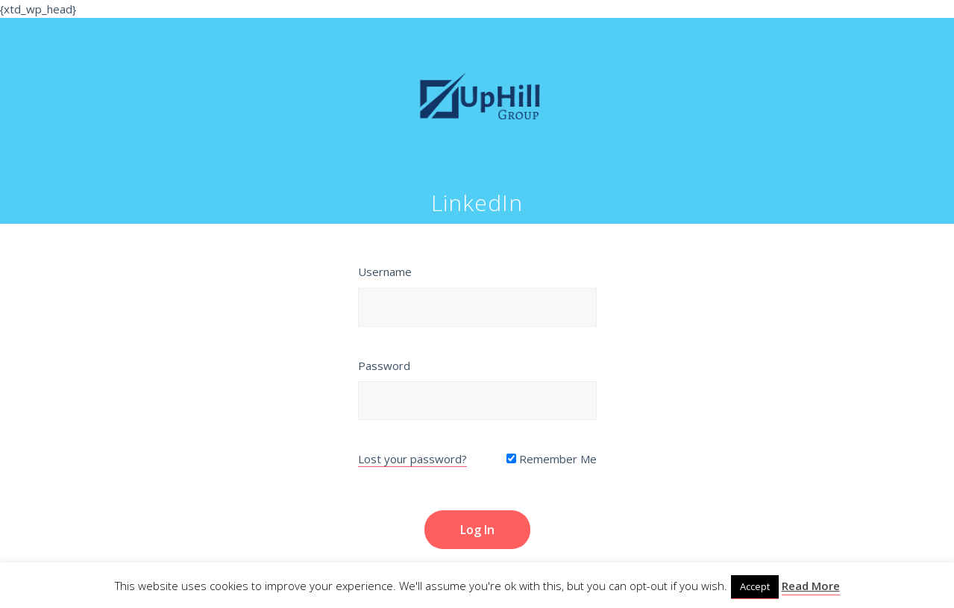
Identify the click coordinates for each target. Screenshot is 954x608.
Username (385, 271)
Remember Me (551, 458)
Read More (811, 585)
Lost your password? (412, 458)
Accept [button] (755, 586)
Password (384, 365)
